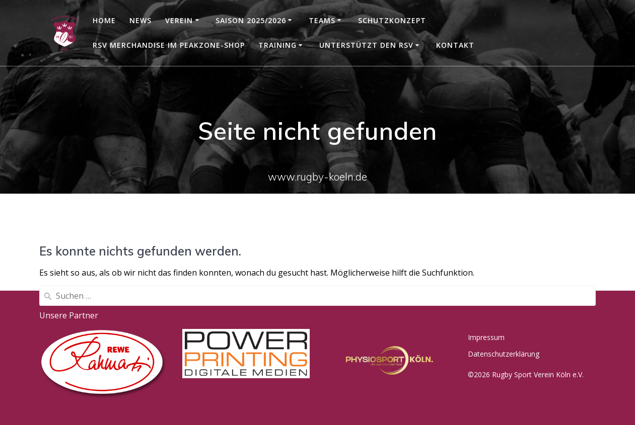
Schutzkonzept (392, 20)
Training (277, 45)
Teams (322, 20)
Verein (179, 20)
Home (104, 20)
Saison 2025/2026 (251, 20)
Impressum (486, 337)
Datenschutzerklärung (503, 354)
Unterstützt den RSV (366, 45)
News (140, 20)
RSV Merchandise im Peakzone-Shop (169, 45)
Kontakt (455, 45)
